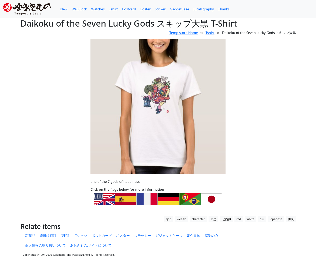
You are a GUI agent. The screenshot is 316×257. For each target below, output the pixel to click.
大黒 (213, 219)
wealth (181, 219)
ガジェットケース (168, 235)
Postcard (129, 9)
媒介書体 (193, 235)
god (168, 219)
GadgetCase (179, 9)
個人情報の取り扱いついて (45, 245)
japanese (276, 219)
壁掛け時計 (48, 235)
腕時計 (66, 235)
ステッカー (142, 235)
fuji (262, 219)
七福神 (226, 219)
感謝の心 (211, 235)
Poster (145, 9)
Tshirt (113, 9)
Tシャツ (81, 235)
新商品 (30, 235)
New (63, 9)
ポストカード (102, 235)
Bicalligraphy (203, 9)
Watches (98, 9)
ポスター (123, 235)
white (250, 219)
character (198, 219)
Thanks (224, 9)
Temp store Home (183, 32)
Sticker (160, 9)
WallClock (79, 9)
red (238, 219)
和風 (291, 219)
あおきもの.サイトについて (91, 245)
